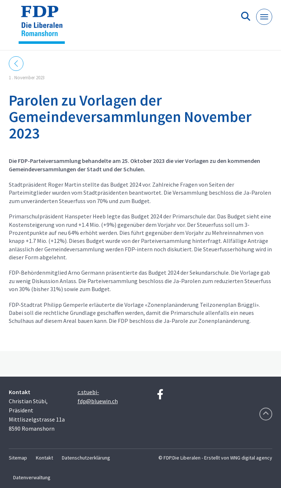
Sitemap (18, 457)
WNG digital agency (251, 457)
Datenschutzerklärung (86, 457)
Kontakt (44, 457)
